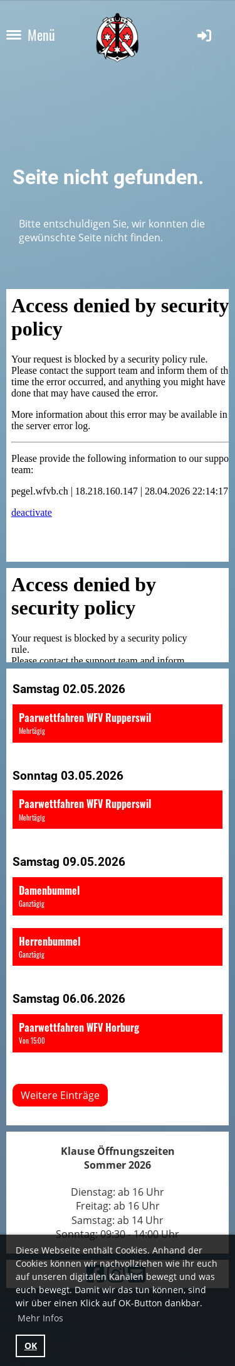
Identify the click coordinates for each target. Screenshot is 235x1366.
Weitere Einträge (60, 1095)
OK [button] (30, 1346)
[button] (117, 723)
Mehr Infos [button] (40, 1318)
